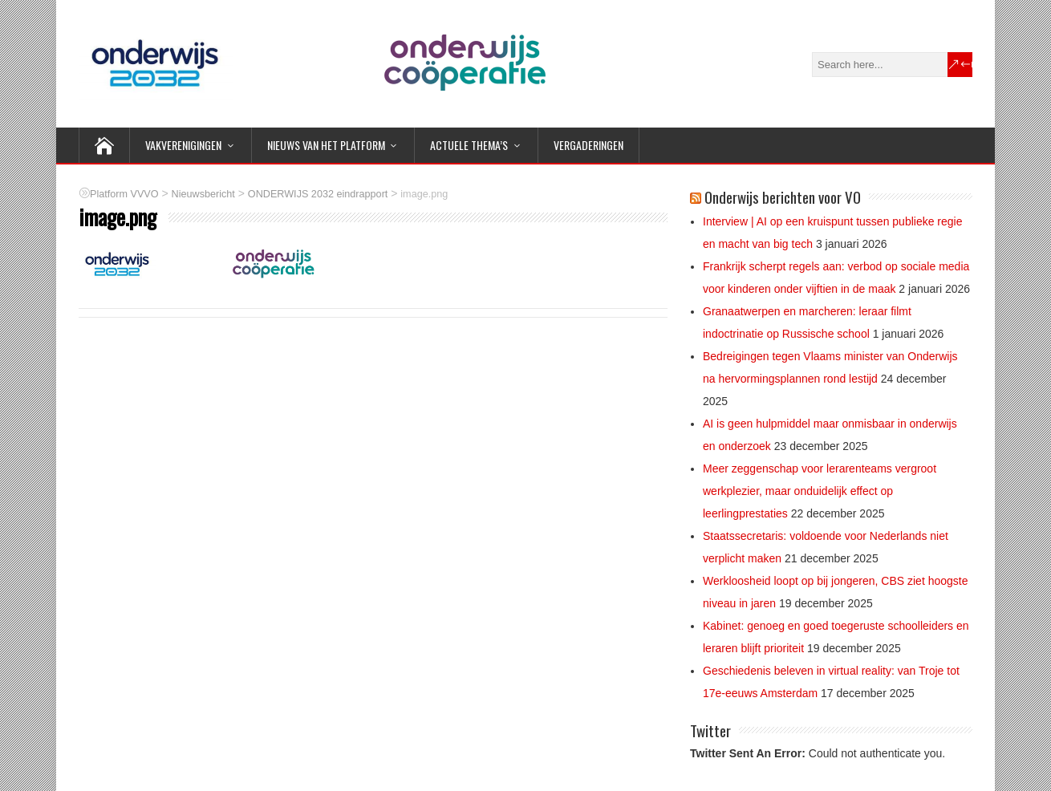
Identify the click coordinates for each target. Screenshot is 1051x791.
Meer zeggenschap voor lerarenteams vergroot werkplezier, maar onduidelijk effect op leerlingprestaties (819, 491)
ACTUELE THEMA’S (469, 144)
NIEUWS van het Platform (326, 144)
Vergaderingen (588, 144)
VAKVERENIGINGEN (183, 144)
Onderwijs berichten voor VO (782, 196)
